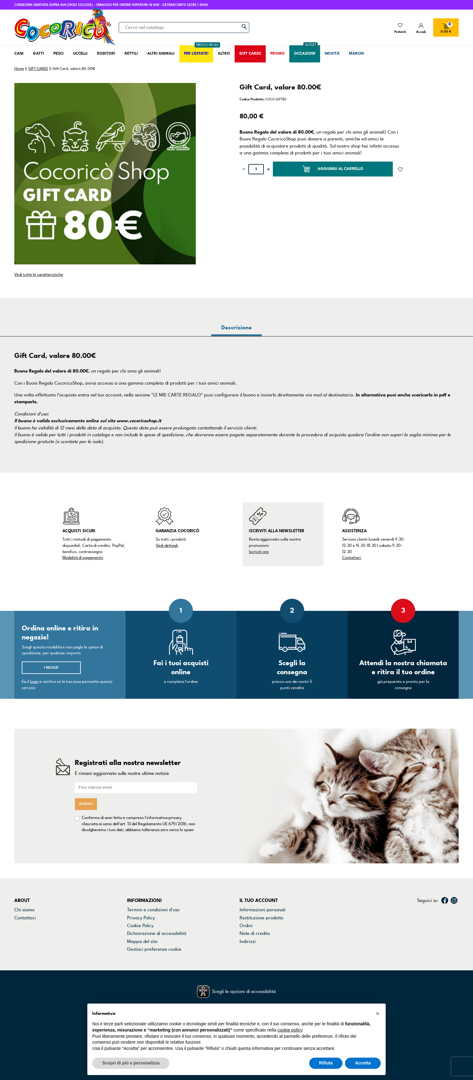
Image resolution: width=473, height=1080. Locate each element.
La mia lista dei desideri (264, 957)
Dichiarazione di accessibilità (156, 933)
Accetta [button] (363, 1062)
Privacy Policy (141, 917)
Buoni (245, 949)
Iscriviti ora (259, 552)
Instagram (454, 900)
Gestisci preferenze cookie (154, 949)
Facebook (444, 900)
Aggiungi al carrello (332, 169)
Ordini (246, 925)
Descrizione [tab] (236, 327)
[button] (378, 1013)
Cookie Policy (140, 925)
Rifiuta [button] (326, 1062)
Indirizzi (248, 941)
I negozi (51, 667)
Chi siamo (24, 909)
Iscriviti (86, 804)
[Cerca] (184, 27)
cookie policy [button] (290, 1029)
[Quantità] (256, 169)
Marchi (21, 933)
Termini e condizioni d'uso (153, 909)
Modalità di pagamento (82, 558)
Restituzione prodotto (261, 917)
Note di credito (255, 933)
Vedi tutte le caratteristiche (38, 274)
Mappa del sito (142, 941)
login (34, 682)
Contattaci (351, 558)
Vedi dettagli (167, 545)
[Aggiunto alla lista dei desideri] (400, 169)
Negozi (21, 925)
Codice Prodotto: (252, 99)
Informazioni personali (263, 909)
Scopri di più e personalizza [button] (130, 1062)
